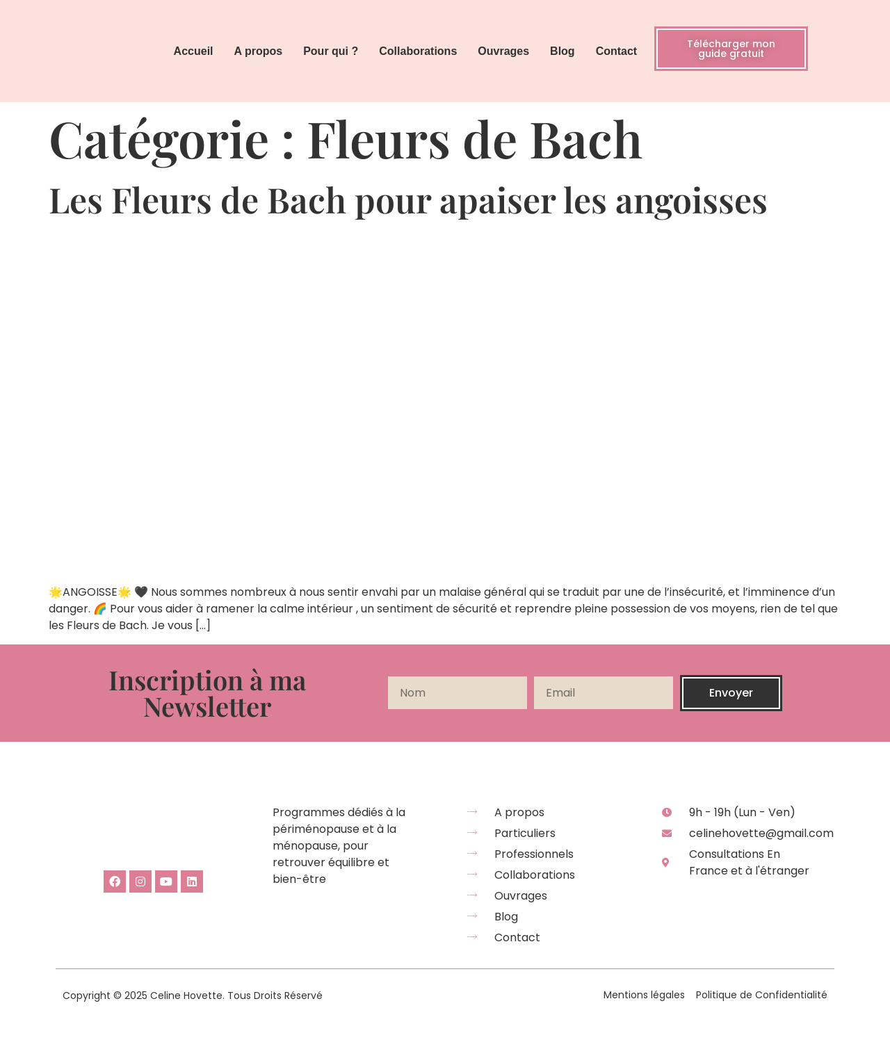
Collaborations (418, 51)
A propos (258, 51)
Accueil (193, 51)
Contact (617, 51)
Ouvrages (503, 51)
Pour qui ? (330, 51)
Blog (562, 51)
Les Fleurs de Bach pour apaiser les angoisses (408, 199)
